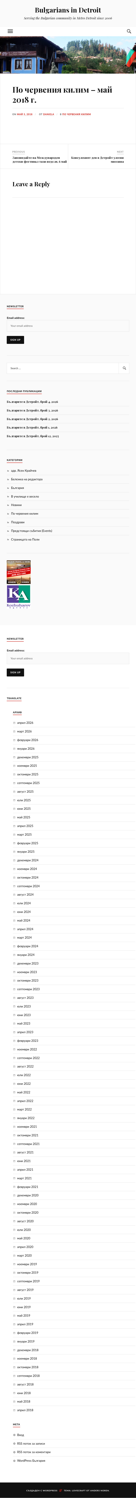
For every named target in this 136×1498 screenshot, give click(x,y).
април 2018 (25, 1410)
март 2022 (24, 1109)
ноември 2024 (27, 869)
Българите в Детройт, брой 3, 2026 (32, 410)
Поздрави (17, 522)
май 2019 (23, 1315)
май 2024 (23, 920)
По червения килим (76, 114)
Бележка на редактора (26, 479)
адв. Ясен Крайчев (23, 470)
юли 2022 (24, 1075)
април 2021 (25, 1169)
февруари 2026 (27, 740)
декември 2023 (27, 963)
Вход (20, 1435)
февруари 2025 (27, 843)
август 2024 (25, 894)
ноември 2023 (27, 972)
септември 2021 (28, 1144)
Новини (16, 505)
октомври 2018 (27, 1367)
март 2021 (24, 1178)
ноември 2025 (27, 765)
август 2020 (25, 1221)
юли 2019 (24, 1298)
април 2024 (25, 929)
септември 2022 (28, 1058)
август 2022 (25, 1066)
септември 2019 (28, 1281)
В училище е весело (25, 496)
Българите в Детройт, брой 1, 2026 (32, 427)
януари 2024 (26, 955)
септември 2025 (28, 783)
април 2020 (25, 1247)
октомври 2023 (27, 980)
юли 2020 (24, 1230)
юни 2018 (24, 1393)
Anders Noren (99, 1490)
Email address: (16, 317)
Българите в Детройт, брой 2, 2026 (32, 419)
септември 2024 (28, 886)
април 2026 (25, 723)
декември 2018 (27, 1350)
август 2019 (25, 1290)
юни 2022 (24, 1083)
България (17, 488)
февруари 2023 (27, 1041)
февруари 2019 (27, 1333)
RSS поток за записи (31, 1443)
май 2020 (23, 1238)
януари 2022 (26, 1118)
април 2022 (25, 1101)
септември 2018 (28, 1376)
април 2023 (25, 1032)
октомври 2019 (27, 1272)
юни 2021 (24, 1161)
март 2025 (24, 834)
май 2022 (23, 1092)
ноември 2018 (27, 1358)
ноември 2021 (27, 1126)
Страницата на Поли (25, 539)
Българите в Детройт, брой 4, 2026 (32, 402)
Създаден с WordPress (42, 1490)
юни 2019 (24, 1307)
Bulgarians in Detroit (68, 9)
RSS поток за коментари (34, 1452)
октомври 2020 (27, 1212)
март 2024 (24, 937)
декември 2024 (27, 860)
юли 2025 (24, 800)
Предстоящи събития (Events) (31, 531)
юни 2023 (24, 1015)
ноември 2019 (27, 1264)
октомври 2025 (27, 774)
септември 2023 (28, 989)
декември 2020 (27, 1195)
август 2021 (25, 1152)
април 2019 (25, 1324)
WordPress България (31, 1460)
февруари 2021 (27, 1187)
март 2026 (24, 731)
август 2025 (25, 791)
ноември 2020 (27, 1204)
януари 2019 (26, 1341)
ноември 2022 (27, 1049)
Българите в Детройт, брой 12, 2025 (33, 436)
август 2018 (25, 1384)
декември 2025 (27, 757)
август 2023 (25, 998)
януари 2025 (26, 851)
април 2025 (25, 826)
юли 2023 (24, 1006)
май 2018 (23, 1401)
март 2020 (24, 1255)
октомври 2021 (27, 1135)
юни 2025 (24, 808)
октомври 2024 (27, 877)
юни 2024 (24, 912)
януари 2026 (26, 748)
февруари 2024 (27, 946)
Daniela (48, 114)
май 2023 (23, 1023)
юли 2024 (24, 903)
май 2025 (23, 817)
